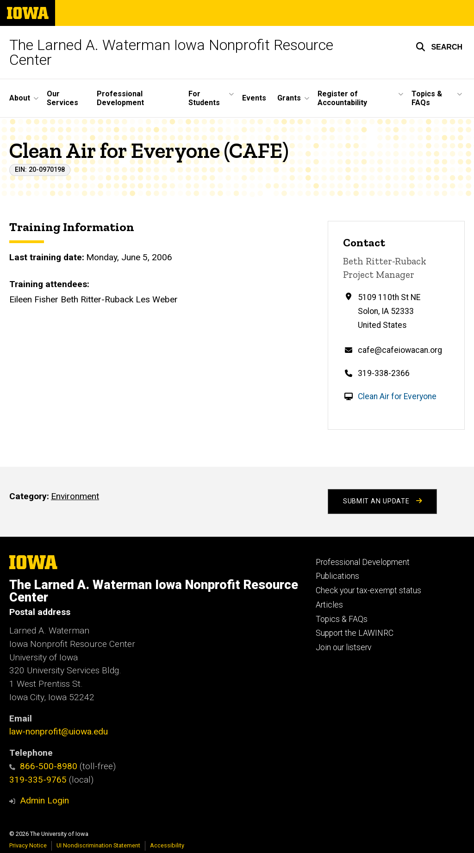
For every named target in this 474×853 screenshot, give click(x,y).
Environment (75, 496)
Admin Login (44, 800)
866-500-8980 (43, 766)
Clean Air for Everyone (397, 396)
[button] (439, 47)
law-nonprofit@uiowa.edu (58, 731)
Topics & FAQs (342, 619)
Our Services (62, 98)
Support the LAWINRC (354, 633)
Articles (329, 604)
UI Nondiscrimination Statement (98, 845)
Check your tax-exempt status (368, 590)
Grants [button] (289, 98)
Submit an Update (382, 501)
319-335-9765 (38, 779)
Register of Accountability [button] (342, 98)
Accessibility (167, 845)
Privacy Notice (28, 845)
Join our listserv (343, 647)
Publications (337, 576)
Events (254, 98)
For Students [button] (204, 98)
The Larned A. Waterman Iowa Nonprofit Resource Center (171, 52)
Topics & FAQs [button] (427, 98)
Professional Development (120, 98)
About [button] (19, 98)
